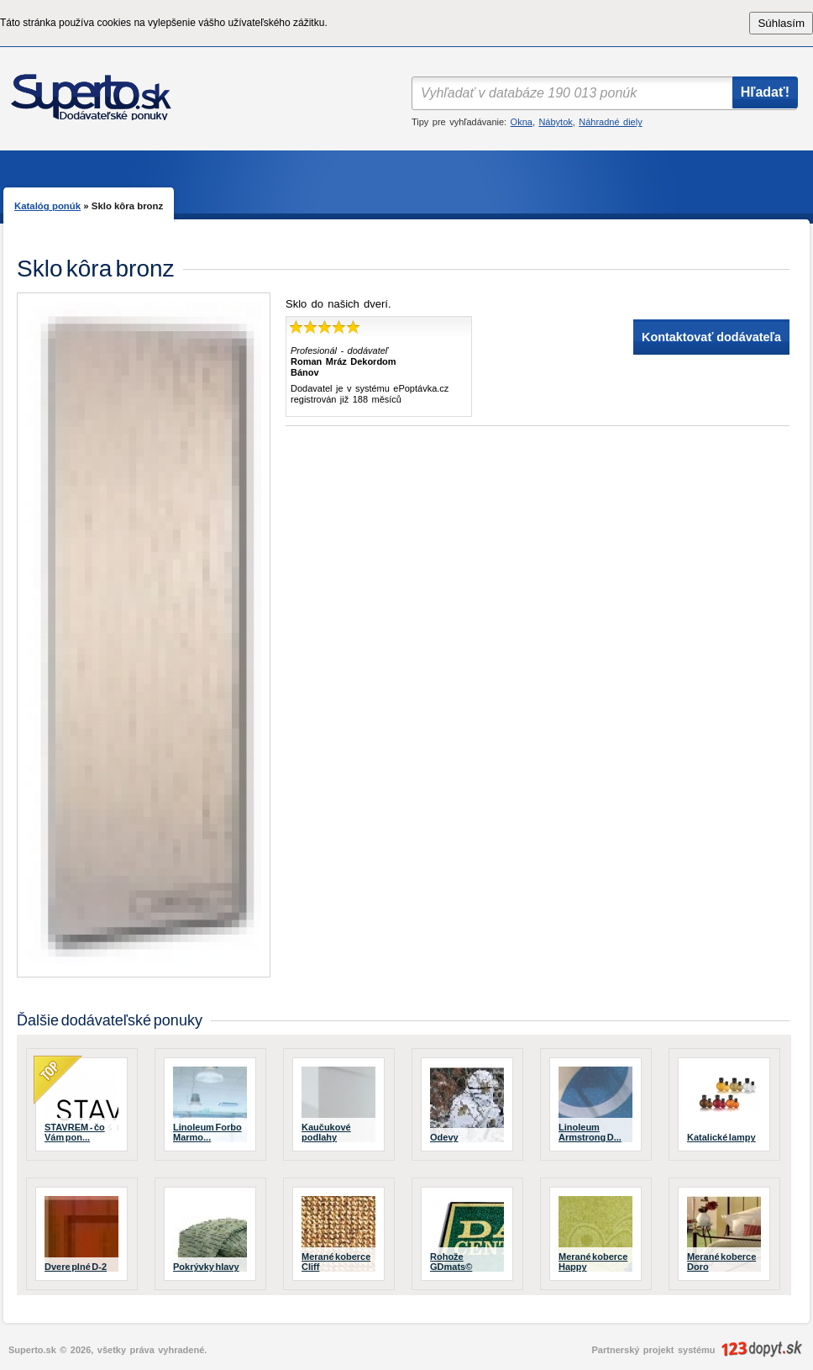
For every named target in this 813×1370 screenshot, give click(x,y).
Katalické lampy (721, 1137)
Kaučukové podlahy (326, 1132)
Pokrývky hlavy (206, 1267)
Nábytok (555, 122)
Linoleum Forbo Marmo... (207, 1132)
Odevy (444, 1137)
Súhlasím (781, 23)
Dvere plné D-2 (76, 1267)
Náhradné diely (610, 122)
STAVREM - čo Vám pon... (75, 1132)
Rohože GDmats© (451, 1261)
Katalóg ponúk (47, 206)
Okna (521, 122)
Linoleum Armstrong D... (590, 1132)
